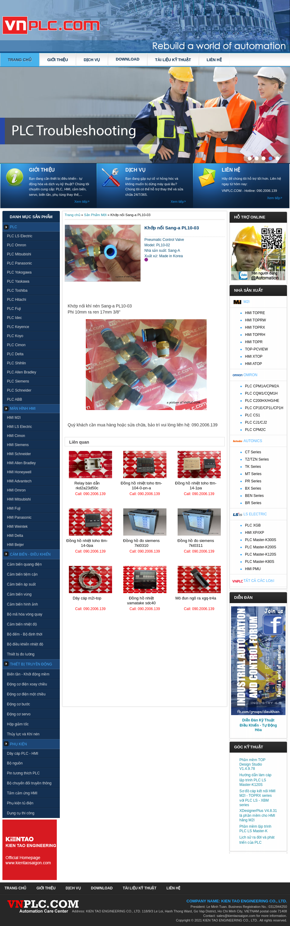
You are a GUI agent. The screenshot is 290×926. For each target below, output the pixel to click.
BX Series (253, 488)
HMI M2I (14, 417)
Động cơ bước (18, 704)
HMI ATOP (253, 364)
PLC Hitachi (16, 299)
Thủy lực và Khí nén (23, 734)
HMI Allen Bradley (21, 463)
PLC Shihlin (16, 363)
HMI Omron (16, 490)
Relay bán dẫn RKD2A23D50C (87, 485)
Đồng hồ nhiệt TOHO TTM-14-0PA (87, 543)
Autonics (252, 441)
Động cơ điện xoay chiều (27, 684)
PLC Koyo (15, 336)
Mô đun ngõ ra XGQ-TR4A (195, 598)
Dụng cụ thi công (20, 813)
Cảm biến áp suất (21, 584)
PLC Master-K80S (259, 562)
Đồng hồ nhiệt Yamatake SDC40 (141, 600)
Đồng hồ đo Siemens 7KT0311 (196, 543)
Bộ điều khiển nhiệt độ (25, 644)
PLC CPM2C (255, 430)
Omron (250, 375)
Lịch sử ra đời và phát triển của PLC (257, 840)
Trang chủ (20, 59)
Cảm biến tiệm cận (22, 574)
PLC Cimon (16, 345)
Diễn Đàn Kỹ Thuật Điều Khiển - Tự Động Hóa (258, 725)
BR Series (253, 503)
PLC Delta (15, 354)
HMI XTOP (254, 356)
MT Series (253, 474)
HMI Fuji (14, 508)
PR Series (253, 481)
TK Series (253, 467)
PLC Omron (16, 245)
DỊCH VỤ (92, 59)
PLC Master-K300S (260, 540)
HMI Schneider (19, 454)
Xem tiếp (80, 201)
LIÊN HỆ (214, 59)
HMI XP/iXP (254, 532)
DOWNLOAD (127, 59)
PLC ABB (14, 399)
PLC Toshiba (17, 290)
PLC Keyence (18, 327)
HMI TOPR (254, 342)
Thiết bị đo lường (20, 654)
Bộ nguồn (15, 763)
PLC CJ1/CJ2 (256, 422)
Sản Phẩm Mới (95, 215)
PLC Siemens (18, 381)
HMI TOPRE (255, 313)
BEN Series (254, 496)
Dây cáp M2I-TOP (87, 598)
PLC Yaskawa (18, 281)
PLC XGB (253, 525)
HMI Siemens (18, 445)
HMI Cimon (16, 436)
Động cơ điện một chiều (26, 694)
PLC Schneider (19, 390)
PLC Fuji (14, 309)
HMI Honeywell (19, 472)
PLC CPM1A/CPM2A (262, 386)
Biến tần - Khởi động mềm (28, 674)
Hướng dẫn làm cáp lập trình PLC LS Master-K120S (256, 780)
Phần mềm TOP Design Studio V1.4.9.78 (253, 764)
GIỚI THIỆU (57, 59)
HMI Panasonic (19, 517)
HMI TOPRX (255, 327)
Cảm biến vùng (19, 594)
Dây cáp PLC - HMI (22, 753)
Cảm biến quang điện (24, 564)
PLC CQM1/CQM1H (261, 393)
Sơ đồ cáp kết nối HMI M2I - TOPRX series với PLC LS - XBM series (258, 798)
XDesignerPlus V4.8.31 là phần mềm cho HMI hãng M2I (258, 815)
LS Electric (255, 514)
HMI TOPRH (255, 335)
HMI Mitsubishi (19, 499)
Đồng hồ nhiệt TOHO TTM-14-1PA (195, 485)
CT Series (253, 452)
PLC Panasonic (19, 263)
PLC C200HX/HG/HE (262, 401)
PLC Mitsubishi (19, 254)
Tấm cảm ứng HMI (22, 793)
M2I (246, 302)
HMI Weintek (17, 526)
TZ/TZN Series (257, 459)
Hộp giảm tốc (18, 724)
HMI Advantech (19, 481)
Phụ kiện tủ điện (20, 803)
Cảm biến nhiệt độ (22, 624)
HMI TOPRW (255, 320)
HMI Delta (15, 536)
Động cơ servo (19, 714)
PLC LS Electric (19, 236)
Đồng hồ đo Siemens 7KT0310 (141, 543)
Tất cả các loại (258, 581)
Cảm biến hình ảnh (22, 604)
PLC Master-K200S (260, 547)
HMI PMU (253, 569)
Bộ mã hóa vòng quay (24, 614)
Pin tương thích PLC (23, 773)
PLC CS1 (252, 415)
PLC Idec (14, 318)
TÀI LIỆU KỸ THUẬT (173, 59)
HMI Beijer (15, 545)
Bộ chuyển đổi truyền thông (29, 783)
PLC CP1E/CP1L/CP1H (264, 408)
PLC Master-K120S (260, 554)
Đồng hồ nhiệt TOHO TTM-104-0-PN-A (141, 485)
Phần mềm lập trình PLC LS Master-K (256, 828)
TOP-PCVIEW (256, 349)
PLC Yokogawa (19, 272)
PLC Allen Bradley (21, 372)
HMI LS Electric (19, 427)
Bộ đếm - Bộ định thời (24, 634)
